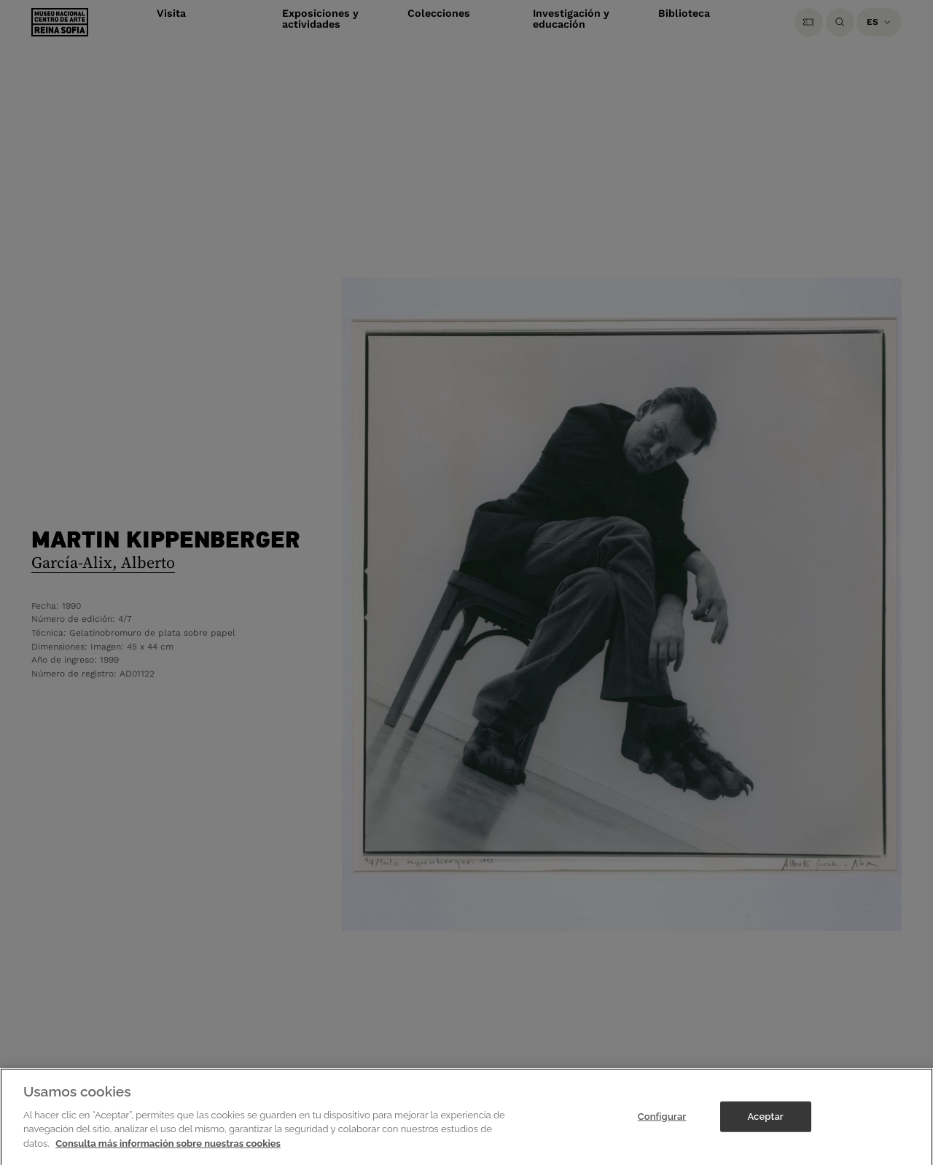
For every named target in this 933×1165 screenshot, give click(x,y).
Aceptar (765, 1126)
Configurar (662, 1126)
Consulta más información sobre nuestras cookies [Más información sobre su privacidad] (168, 1153)
